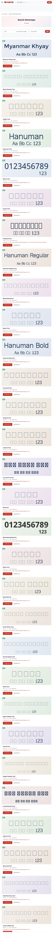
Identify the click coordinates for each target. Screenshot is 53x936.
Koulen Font (6, 208)
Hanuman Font (7, 149)
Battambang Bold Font (10, 537)
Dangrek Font (7, 418)
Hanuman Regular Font (10, 268)
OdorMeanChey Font (9, 896)
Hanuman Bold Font (9, 358)
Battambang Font (8, 298)
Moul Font (6, 507)
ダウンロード (7, 66)
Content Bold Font (8, 925)
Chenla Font (6, 746)
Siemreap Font (7, 866)
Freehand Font (7, 388)
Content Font (7, 447)
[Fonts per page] (22, 31)
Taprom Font (7, 836)
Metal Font (6, 686)
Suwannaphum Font (9, 657)
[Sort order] (37, 31)
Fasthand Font (7, 238)
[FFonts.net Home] (8, 2)
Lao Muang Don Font (9, 806)
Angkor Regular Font (9, 776)
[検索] (33, 2)
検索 (47, 31)
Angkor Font (6, 119)
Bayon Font (6, 328)
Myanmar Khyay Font (9, 59)
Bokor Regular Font (8, 716)
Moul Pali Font (7, 597)
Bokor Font (6, 567)
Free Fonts (4, 14)
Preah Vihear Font (8, 627)
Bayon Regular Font (9, 89)
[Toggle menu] (2, 2)
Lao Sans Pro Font (8, 477)
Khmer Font (6, 179)
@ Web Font (17, 66)
